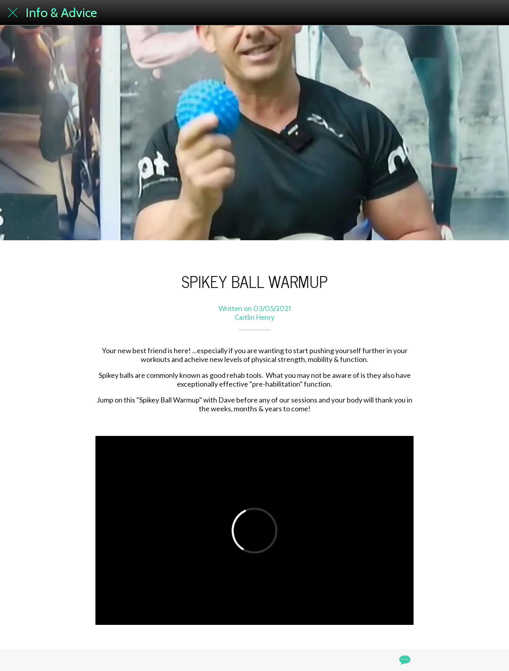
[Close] (12, 13)
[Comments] (404, 659)
